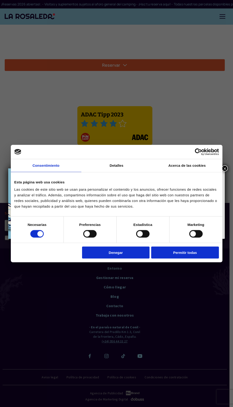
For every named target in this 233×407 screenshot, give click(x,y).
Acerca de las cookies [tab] (187, 165)
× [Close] (224, 168)
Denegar (116, 253)
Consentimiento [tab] (45, 165)
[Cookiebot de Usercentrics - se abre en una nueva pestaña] (198, 151)
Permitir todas (185, 253)
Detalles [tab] (116, 165)
